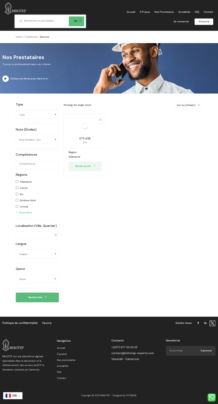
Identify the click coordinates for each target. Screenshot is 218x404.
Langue (21, 244)
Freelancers (31, 36)
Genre (20, 269)
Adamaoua (26, 181)
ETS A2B (85, 138)
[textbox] (44, 21)
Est (22, 194)
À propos (145, 12)
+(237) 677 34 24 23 (124, 347)
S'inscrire (204, 21)
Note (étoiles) (26, 129)
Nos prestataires (164, 12)
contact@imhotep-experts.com (132, 353)
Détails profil (85, 166)
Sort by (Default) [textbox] (186, 105)
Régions (21, 175)
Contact (208, 12)
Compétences (26, 154)
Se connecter (181, 21)
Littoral (24, 206)
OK (77, 21)
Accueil (131, 12)
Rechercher (37, 297)
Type (19, 104)
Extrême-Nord (28, 200)
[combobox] (37, 114)
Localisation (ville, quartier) (36, 226)
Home (19, 36)
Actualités (184, 12)
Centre (24, 187)
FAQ (197, 12)
